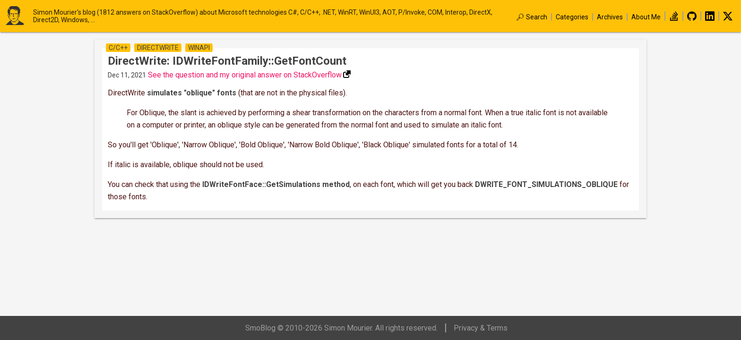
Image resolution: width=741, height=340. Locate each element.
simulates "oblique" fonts (191, 92)
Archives (610, 17)
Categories (572, 17)
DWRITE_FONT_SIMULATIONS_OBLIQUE (546, 184)
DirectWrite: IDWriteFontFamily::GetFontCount (227, 61)
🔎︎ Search (531, 17)
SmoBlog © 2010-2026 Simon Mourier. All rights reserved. (341, 327)
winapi (199, 47)
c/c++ (118, 47)
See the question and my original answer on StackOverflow (245, 74)
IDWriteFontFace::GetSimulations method (276, 184)
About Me (646, 17)
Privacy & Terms (481, 327)
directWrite (158, 47)
